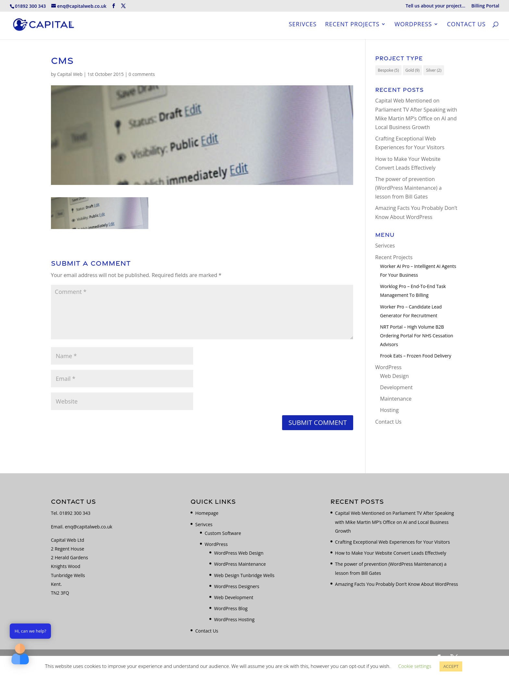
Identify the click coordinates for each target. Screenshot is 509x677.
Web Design (394, 376)
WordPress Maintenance (240, 564)
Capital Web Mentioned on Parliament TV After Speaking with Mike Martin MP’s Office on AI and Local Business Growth (394, 522)
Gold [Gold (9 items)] (412, 70)
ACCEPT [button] (451, 666)
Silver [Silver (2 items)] (433, 70)
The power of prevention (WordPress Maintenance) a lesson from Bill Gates (408, 187)
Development (396, 387)
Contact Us (466, 26)
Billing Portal (485, 6)
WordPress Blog (230, 608)
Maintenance (396, 398)
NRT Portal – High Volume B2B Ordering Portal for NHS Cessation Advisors (416, 335)
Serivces (303, 26)
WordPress (413, 26)
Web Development (233, 597)
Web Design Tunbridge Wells (244, 575)
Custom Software (223, 533)
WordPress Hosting (234, 619)
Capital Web (69, 74)
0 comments (142, 74)
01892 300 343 (74, 513)
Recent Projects (352, 26)
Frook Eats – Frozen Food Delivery (415, 356)
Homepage (206, 513)
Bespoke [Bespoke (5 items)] (388, 70)
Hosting (389, 410)
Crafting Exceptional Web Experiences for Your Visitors (392, 542)
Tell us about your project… (435, 6)
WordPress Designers (236, 586)
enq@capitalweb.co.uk (88, 527)
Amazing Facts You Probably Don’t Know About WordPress (396, 584)
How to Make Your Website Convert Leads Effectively (390, 553)
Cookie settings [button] (414, 666)
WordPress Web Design (238, 553)
